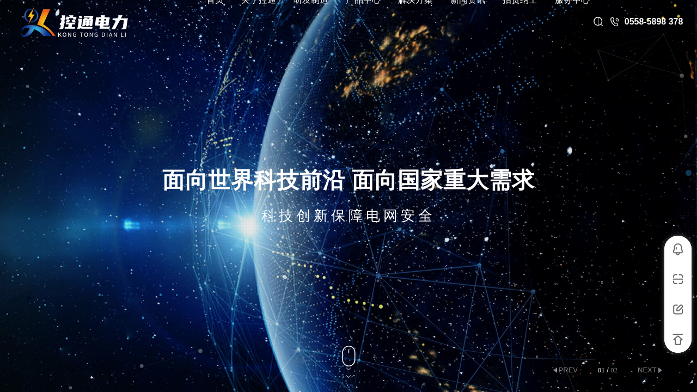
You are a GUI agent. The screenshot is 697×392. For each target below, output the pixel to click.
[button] (689, 173)
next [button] (647, 370)
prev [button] (568, 370)
